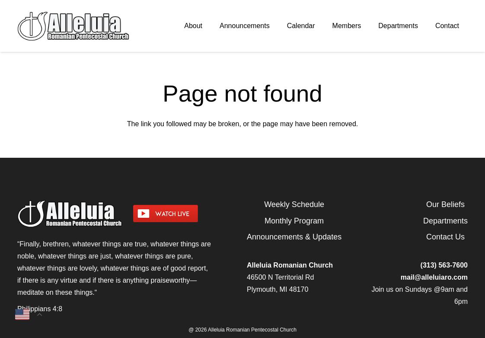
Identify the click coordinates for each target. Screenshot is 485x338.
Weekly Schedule (294, 204)
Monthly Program (294, 221)
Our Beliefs (445, 204)
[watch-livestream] (186, 213)
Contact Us (445, 237)
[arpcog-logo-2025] (82, 26)
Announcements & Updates (294, 237)
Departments (445, 221)
